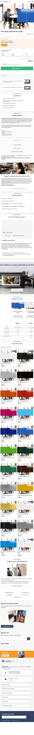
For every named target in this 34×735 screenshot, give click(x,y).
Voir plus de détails (17, 140)
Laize (2, 54)
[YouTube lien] (5, 646)
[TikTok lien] (17, 646)
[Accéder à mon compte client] (30, 1)
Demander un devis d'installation (17, 585)
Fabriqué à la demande (6, 40)
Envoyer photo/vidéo (7, 626)
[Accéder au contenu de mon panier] (32, 1)
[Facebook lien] (2, 646)
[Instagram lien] (11, 646)
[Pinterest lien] (14, 646)
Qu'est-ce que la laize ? (4, 51)
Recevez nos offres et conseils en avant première (10, 635)
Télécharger (5, 655)
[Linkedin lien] (8, 646)
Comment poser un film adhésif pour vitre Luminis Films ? (13, 88)
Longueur (12, 54)
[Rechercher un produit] (27, 1)
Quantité (26, 54)
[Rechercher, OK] (27, 717)
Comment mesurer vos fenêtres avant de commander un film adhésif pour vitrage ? (13, 82)
